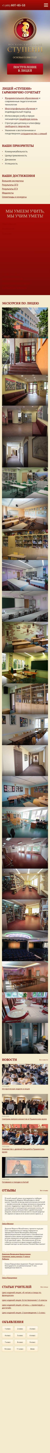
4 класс (8, 1335)
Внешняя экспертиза (13, 180)
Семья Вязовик (7, 1223)
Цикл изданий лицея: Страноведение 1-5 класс (23, 1312)
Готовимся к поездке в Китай (15, 1182)
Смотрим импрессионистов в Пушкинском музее (24, 1119)
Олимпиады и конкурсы (14, 196)
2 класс (20, 1329)
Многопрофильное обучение (20, 108)
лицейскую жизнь (28, 119)
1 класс (8, 1329)
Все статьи (44, 1287)
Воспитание (8, 228)
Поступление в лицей (25, 68)
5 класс (20, 1335)
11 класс (20, 1349)
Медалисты (8, 192)
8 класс (20, 1342)
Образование (9, 223)
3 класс (32, 1329)
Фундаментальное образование (21, 98)
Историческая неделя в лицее (16, 1088)
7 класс (8, 1342)
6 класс (32, 1335)
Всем (32, 1349)
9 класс (32, 1342)
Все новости (43, 1060)
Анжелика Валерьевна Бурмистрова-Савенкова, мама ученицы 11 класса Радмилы (16, 1256)
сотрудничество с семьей (34, 133)
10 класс (7, 1349)
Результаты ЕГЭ (10, 188)
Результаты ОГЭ (10, 184)
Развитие (7, 233)
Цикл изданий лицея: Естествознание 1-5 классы (24, 1300)
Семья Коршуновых (9, 1278)
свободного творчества (17, 126)
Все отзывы (44, 1190)
